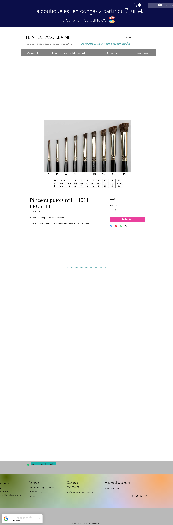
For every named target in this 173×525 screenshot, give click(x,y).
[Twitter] (136, 496)
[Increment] (119, 210)
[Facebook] (132, 496)
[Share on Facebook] (111, 225)
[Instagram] (146, 496)
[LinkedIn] (141, 496)
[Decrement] (112, 210)
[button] (138, 5)
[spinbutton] (116, 210)
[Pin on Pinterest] (116, 225)
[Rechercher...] (143, 37)
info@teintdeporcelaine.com (80, 492)
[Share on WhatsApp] (121, 225)
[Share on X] (125, 225)
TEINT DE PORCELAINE (47, 37)
